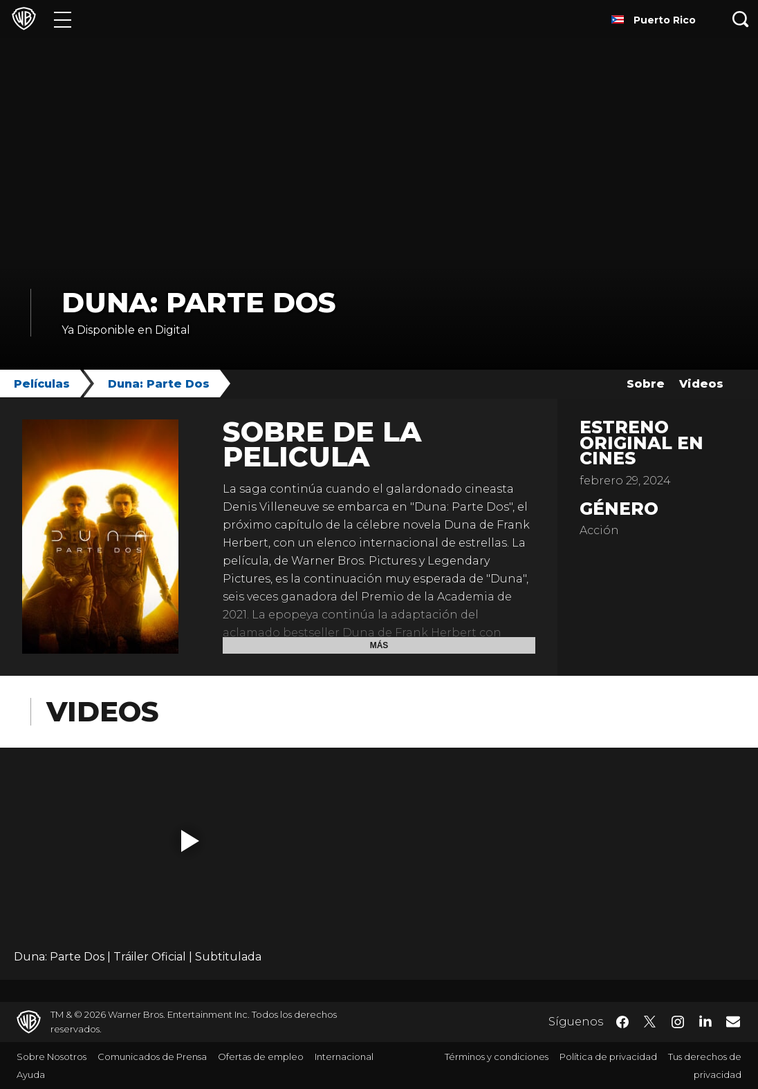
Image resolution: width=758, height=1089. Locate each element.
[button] (190, 841)
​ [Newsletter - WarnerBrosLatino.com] (733, 1021)
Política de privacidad (608, 1056)
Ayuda (31, 1074)
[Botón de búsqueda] (740, 19)
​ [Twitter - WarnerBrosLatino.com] (650, 1022)
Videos (701, 383)
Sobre (646, 383)
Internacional (344, 1056)
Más (379, 645)
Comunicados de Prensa (152, 1056)
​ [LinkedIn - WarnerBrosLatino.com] (705, 1021)
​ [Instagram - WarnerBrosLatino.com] (677, 1022)
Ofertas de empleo (261, 1056)
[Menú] (62, 19)
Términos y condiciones (496, 1056)
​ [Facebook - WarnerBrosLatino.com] (622, 1022)
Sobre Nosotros (51, 1056)
